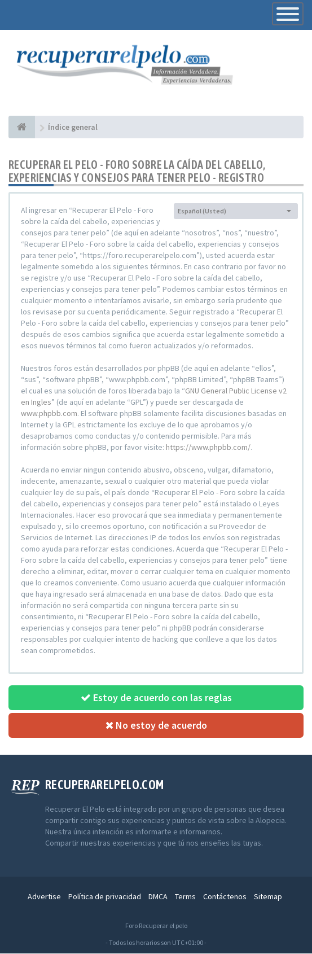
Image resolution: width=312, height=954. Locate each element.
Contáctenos (225, 897)
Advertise (44, 897)
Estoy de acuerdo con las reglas (156, 698)
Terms (185, 897)
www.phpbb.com (49, 414)
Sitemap (268, 897)
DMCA (158, 897)
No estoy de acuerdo (156, 725)
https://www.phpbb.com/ (208, 448)
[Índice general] (21, 127)
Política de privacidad (104, 897)
